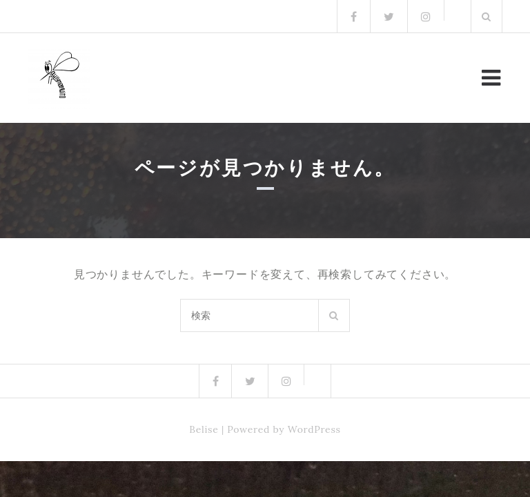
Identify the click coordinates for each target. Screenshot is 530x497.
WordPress (314, 429)
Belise (203, 429)
